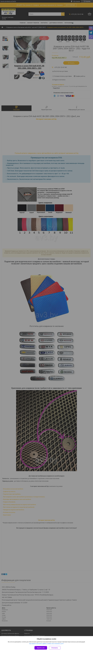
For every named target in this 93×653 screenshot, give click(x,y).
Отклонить (54, 648)
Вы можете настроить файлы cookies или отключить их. (45, 643)
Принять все (41, 648)
